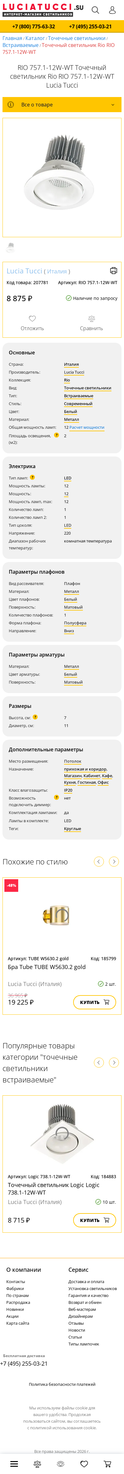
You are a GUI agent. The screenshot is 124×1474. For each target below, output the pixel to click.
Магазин (73, 775)
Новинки (15, 1309)
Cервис (78, 1269)
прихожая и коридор (85, 769)
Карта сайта (17, 1323)
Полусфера (75, 623)
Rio (67, 380)
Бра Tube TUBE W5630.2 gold (47, 967)
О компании (23, 1269)
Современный (78, 403)
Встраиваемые (21, 45)
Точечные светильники (76, 38)
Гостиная (87, 782)
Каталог (35, 38)
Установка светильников (92, 1288)
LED (67, 478)
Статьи (75, 1337)
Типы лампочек (83, 1344)
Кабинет (92, 775)
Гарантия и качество (88, 1295)
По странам (17, 1295)
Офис (103, 782)
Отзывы (76, 1323)
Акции (12, 1316)
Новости (76, 1330)
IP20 (68, 790)
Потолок (72, 761)
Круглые (72, 828)
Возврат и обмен (84, 1302)
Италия (57, 271)
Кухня (70, 782)
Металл (71, 419)
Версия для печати (113, 270)
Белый (70, 411)
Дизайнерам (80, 1316)
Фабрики (15, 1288)
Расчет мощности (87, 427)
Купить (94, 1002)
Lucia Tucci (24, 270)
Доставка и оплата (86, 1281)
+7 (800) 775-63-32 (33, 26)
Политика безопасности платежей (62, 1384)
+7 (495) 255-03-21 (90, 26)
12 (66, 493)
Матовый (73, 607)
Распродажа (18, 1302)
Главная (12, 38)
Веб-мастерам (82, 1309)
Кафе (107, 775)
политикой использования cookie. (63, 1428)
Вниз (69, 631)
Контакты (15, 1281)
